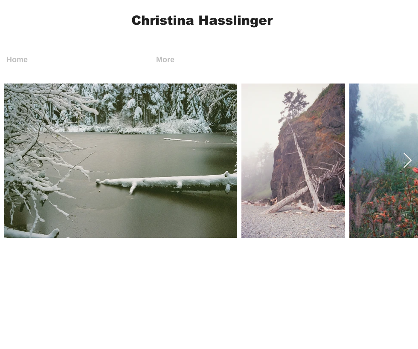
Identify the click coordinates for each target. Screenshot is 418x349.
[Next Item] (407, 161)
